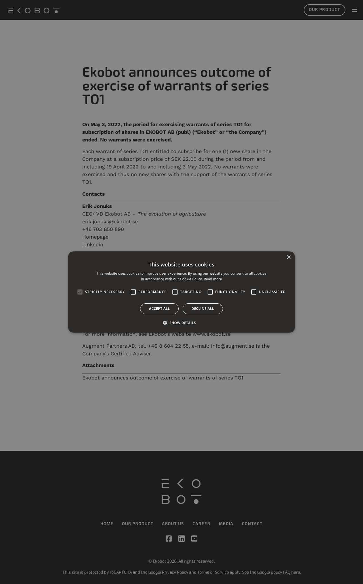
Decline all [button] (202, 308)
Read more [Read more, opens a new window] (213, 279)
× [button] (288, 257)
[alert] (181, 292)
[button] (181, 323)
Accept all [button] (159, 308)
